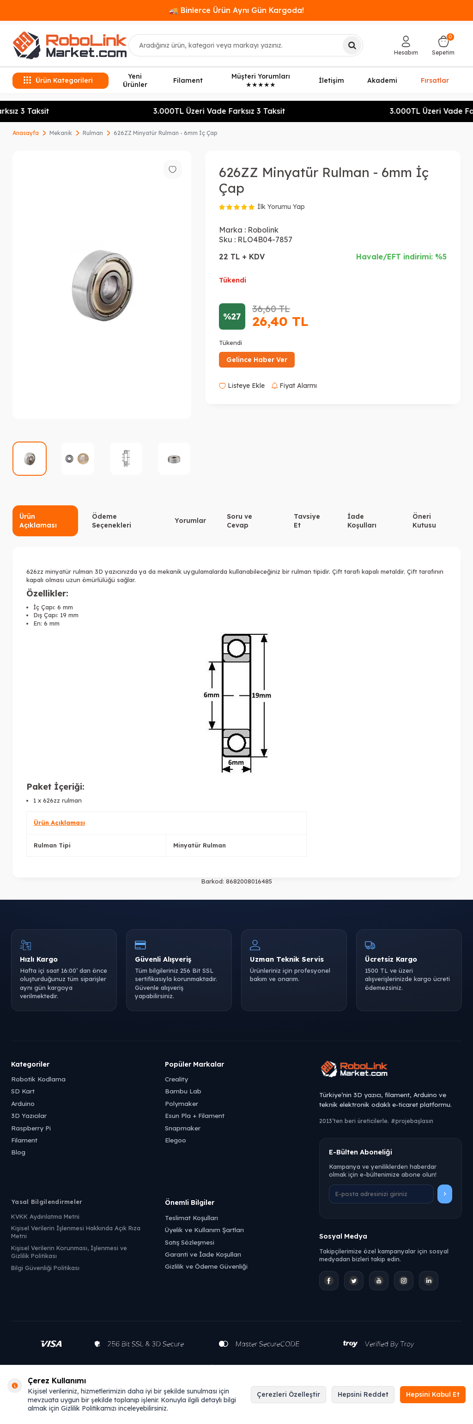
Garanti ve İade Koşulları (203, 1254)
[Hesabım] (406, 45)
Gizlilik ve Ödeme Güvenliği (206, 1266)
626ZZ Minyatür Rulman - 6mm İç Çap (166, 132)
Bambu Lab (183, 1091)
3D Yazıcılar (29, 1115)
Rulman (93, 132)
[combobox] (246, 45)
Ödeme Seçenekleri (111, 520)
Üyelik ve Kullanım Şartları (204, 1230)
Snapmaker (182, 1128)
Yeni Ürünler (135, 80)
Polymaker (181, 1103)
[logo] (70, 45)
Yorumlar (190, 520)
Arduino (23, 1103)
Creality (176, 1079)
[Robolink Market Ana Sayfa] (390, 1070)
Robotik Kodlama (38, 1079)
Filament (188, 80)
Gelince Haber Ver (256, 360)
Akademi (382, 80)
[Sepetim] (443, 45)
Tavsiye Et (307, 520)
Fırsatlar (435, 80)
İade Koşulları (361, 520)
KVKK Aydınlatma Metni (45, 1216)
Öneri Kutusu (424, 520)
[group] (101, 285)
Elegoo (175, 1140)
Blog (18, 1152)
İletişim (331, 80)
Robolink (263, 229)
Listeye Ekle (242, 385)
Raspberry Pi (31, 1128)
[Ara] (352, 45)
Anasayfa (25, 132)
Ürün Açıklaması (38, 520)
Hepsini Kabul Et (433, 1394)
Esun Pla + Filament (194, 1115)
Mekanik (60, 132)
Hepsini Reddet (363, 1394)
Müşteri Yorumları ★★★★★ (260, 80)
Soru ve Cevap (239, 520)
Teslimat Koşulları (191, 1217)
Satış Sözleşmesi (189, 1242)
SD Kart (23, 1091)
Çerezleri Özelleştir (288, 1394)
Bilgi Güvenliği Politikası (45, 1267)
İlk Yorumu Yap (281, 207)
